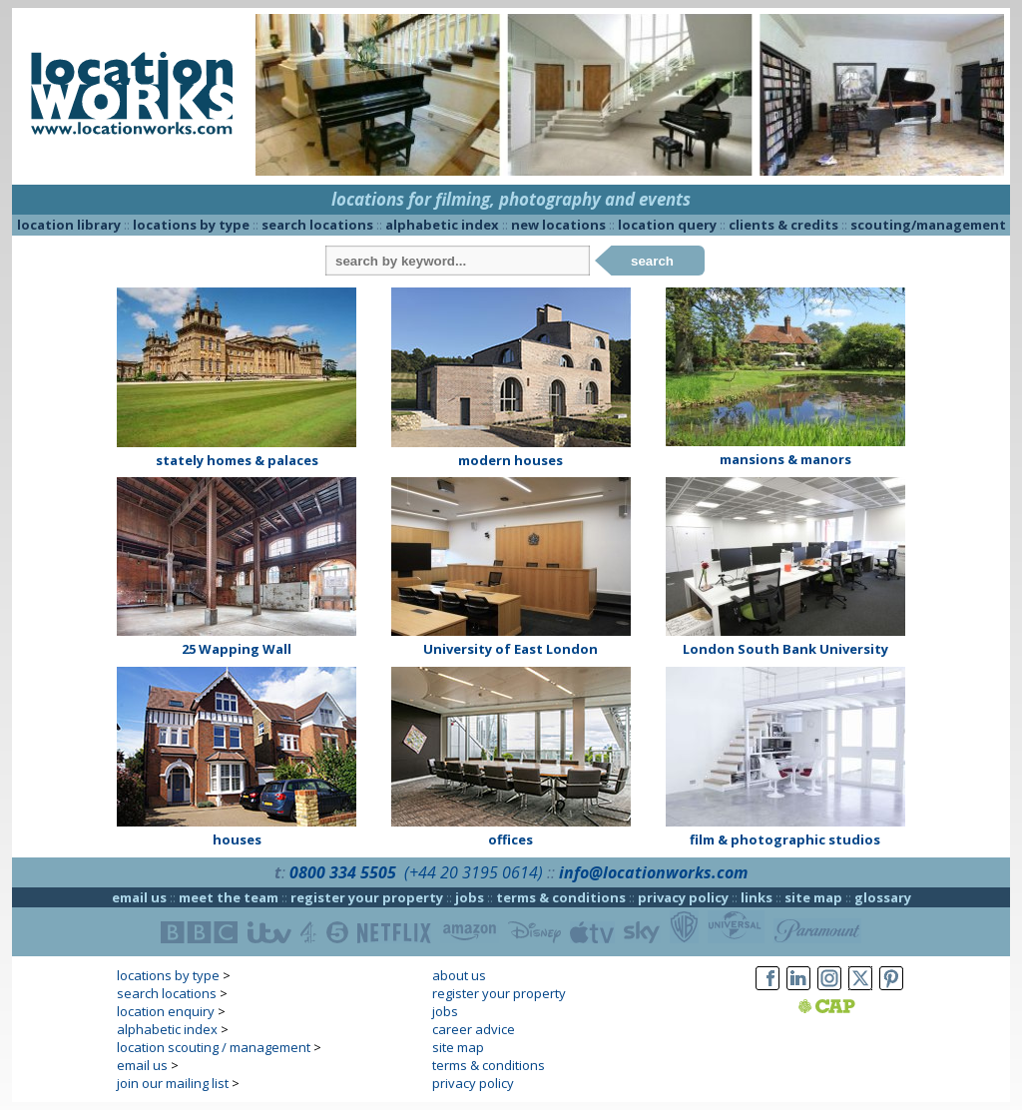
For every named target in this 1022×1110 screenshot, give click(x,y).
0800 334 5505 (342, 872)
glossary (882, 897)
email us (139, 897)
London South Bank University (785, 649)
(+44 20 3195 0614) (473, 872)
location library (69, 225)
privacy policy (683, 897)
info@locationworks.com (653, 872)
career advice (473, 1029)
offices (510, 839)
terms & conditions (561, 897)
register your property (366, 897)
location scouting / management (213, 1047)
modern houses (510, 460)
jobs (469, 897)
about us (459, 975)
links (756, 897)
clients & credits (783, 225)
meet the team (228, 897)
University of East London (510, 649)
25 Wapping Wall (236, 649)
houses (237, 839)
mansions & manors (785, 459)
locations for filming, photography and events (511, 199)
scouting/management (928, 225)
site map (813, 897)
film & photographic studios (785, 839)
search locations (317, 225)
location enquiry (166, 1011)
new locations (558, 225)
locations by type (191, 225)
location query (667, 225)
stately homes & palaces (237, 460)
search (652, 261)
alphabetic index (442, 225)
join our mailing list (173, 1083)
